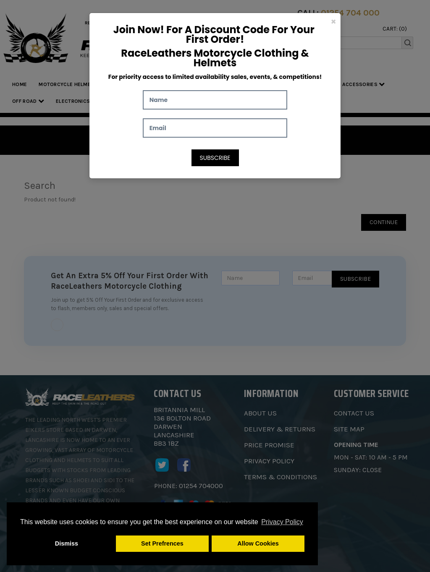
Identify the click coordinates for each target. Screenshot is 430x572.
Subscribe (215, 158)
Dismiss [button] (66, 543)
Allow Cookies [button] (257, 543)
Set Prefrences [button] (162, 543)
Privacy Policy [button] (282, 521)
